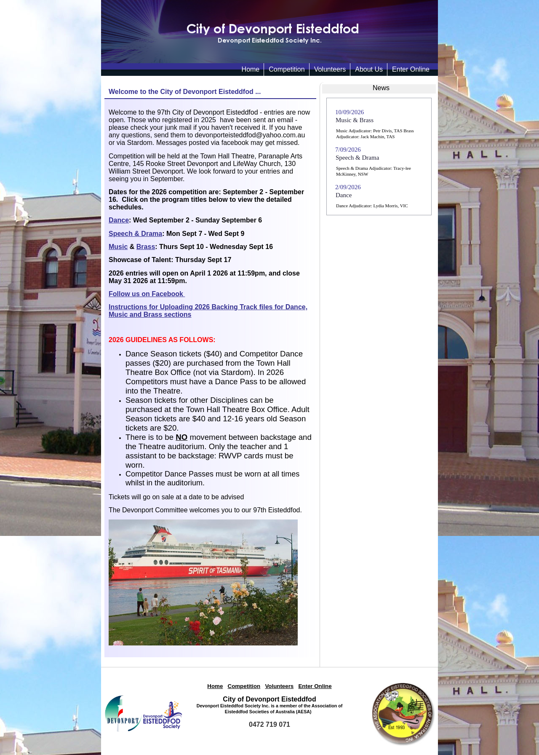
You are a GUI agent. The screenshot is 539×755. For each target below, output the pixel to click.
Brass (145, 246)
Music (118, 246)
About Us (369, 69)
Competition (286, 69)
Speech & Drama (135, 233)
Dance (119, 220)
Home (215, 686)
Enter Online (411, 69)
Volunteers (330, 69)
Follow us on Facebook (147, 293)
